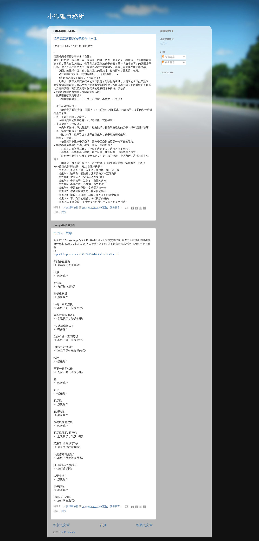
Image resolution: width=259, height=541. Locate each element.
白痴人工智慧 (63, 233)
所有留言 (168, 62)
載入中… (165, 43)
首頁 (103, 525)
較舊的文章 (144, 525)
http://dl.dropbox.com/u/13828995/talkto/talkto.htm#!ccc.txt (86, 254)
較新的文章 (61, 525)
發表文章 (168, 56)
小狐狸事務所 (65, 16)
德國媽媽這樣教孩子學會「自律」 (77, 38)
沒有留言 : (116, 207)
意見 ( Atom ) (68, 532)
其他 (63, 212)
